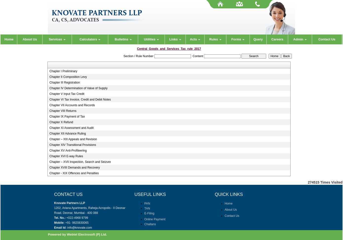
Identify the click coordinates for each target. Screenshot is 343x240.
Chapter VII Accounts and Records (72, 105)
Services (57, 39)
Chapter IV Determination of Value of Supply (78, 88)
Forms (237, 39)
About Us (30, 39)
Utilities (151, 39)
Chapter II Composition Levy (68, 77)
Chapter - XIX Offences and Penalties (74, 173)
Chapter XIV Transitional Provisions (72, 145)
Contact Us (326, 39)
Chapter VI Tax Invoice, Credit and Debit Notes (80, 99)
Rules (215, 39)
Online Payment (154, 219)
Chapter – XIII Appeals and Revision (73, 139)
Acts (195, 39)
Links (175, 39)
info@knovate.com (79, 227)
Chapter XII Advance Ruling (67, 133)
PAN (147, 203)
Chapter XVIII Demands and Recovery (74, 167)
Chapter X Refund (61, 122)
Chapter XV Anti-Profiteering (68, 150)
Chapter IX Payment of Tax (67, 116)
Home (8, 39)
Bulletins (123, 39)
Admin (300, 39)
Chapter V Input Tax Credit (66, 94)
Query (258, 39)
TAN (147, 208)
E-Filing (149, 213)
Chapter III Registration (64, 82)
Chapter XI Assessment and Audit (71, 128)
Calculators (90, 39)
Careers (277, 39)
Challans (150, 224)
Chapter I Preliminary (63, 71)
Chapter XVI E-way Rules (66, 156)
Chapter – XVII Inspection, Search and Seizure (80, 162)
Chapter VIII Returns (62, 111)
